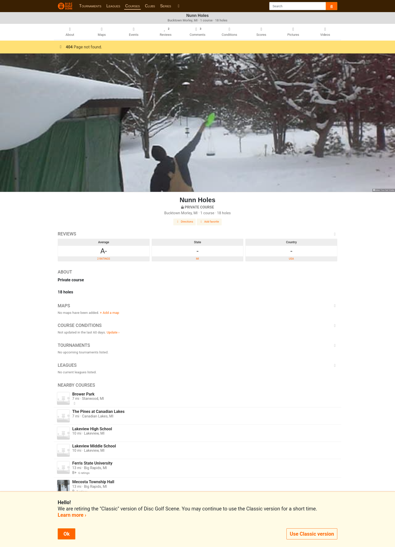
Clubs (150, 6)
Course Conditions (197, 325)
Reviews (197, 233)
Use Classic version (312, 534)
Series (165, 6)
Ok (66, 534)
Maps (197, 305)
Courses (132, 6)
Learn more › (72, 515)
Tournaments (90, 6)
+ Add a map (109, 313)
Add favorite (209, 221)
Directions (184, 221)
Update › (113, 332)
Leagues (113, 6)
